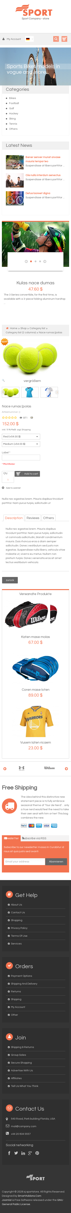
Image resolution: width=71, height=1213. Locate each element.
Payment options (21, 976)
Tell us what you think (24, 1086)
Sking (12, 118)
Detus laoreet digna (38, 193)
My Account (18, 1007)
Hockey (13, 113)
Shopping (16, 920)
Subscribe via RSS (34, 838)
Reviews (33, 518)
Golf (11, 108)
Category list (37, 328)
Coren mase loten (35, 689)
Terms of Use (19, 936)
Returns (16, 991)
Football (14, 103)
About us (16, 904)
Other (14, 1015)
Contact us (18, 912)
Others (13, 129)
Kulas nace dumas (35, 283)
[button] (12, 39)
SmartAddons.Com (29, 1196)
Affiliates (16, 1078)
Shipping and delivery (24, 983)
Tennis (13, 123)
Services (16, 943)
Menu (5, 27)
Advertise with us (22, 1070)
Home (13, 328)
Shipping (26, 430)
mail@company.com (23, 1126)
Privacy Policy (19, 928)
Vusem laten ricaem (35, 742)
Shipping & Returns (22, 1047)
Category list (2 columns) (21, 332)
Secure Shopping (21, 1062)
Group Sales (18, 1055)
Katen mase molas (35, 637)
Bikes (12, 98)
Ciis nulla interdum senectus (43, 175)
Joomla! (7, 1200)
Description (14, 518)
